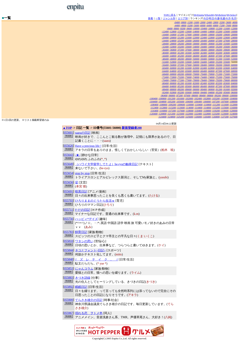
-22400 (203, 37)
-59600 (226, 65)
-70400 (203, 74)
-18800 (211, 34)
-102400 (198, 98)
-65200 (180, 71)
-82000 (195, 83)
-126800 (215, 116)
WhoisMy (210, 15)
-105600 (180, 101)
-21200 (180, 37)
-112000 (233, 104)
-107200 (215, 101)
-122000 (189, 113)
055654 (68, 173)
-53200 (180, 62)
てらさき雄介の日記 (89, 300)
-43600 (226, 52)
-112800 (163, 107)
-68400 (165, 74)
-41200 (180, 52)
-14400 (203, 31)
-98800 (209, 95)
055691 (68, 191)
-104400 (153, 101)
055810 (68, 241)
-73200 (180, 77)
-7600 (228, 25)
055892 (68, 286)
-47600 (226, 55)
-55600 (226, 62)
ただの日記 (82, 209)
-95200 (218, 92)
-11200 (218, 28)
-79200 (218, 80)
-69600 (188, 74)
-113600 (180, 107)
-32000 (233, 43)
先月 (233, 18)
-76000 (233, 77)
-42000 (195, 52)
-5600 (196, 25)
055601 (68, 132)
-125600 (189, 116)
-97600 (186, 95)
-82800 (211, 83)
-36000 (233, 46)
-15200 (218, 31)
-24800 (172, 40)
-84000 (233, 83)
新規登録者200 (132, 127)
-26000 (195, 40)
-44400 (165, 55)
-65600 (188, 71)
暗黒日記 (81, 191)
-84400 (165, 86)
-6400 (209, 25)
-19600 (226, 34)
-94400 (203, 92)
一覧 (158, 18)
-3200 (222, 22)
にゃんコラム (84, 268)
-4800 (183, 25)
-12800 (172, 31)
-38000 (195, 49)
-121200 (171, 113)
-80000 (233, 80)
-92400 (165, 92)
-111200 (216, 104)
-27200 (218, 40)
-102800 (207, 98)
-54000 (195, 62)
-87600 (226, 86)
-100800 (162, 98)
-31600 (226, 43)
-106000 (189, 101)
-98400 (202, 95)
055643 (68, 154)
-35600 (226, 46)
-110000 (190, 104)
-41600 (188, 52)
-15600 (226, 31)
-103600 (224, 98)
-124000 (233, 113)
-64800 (172, 71)
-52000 (233, 58)
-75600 (226, 77)
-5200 (190, 25)
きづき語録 (82, 277)
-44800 (172, 55)
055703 (68, 200)
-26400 (203, 40)
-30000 (195, 43)
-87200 (218, 86)
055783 (68, 231)
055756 (68, 218)
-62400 (203, 68)
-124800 (171, 116)
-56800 (172, 65)
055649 (68, 164)
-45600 (188, 55)
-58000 (195, 65)
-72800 (172, 77)
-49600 (188, 58)
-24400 (165, 40)
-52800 (172, 62)
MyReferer (220, 15)
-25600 (188, 40)
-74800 (211, 77)
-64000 (233, 68)
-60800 (172, 68)
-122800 (207, 113)
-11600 (226, 28)
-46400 (203, 55)
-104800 (162, 101)
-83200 (218, 83)
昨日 (211, 18)
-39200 (218, 49)
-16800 (172, 34)
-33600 (188, 46)
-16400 (165, 34)
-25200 (180, 40)
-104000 (233, 98)
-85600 (188, 86)
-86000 (195, 86)
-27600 (226, 40)
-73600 (188, 77)
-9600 (189, 28)
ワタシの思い (84, 241)
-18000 (195, 34)
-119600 (225, 110)
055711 (68, 209)
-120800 (162, 113)
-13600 (188, 31)
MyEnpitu (199, 15)
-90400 (203, 89)
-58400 (203, 65)
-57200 (180, 65)
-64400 (165, 71)
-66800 (211, 71)
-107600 (224, 101)
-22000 (195, 37)
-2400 (209, 22)
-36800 (172, 49)
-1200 (190, 22)
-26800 (211, 40)
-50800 (211, 58)
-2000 (202, 22)
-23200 (218, 37)
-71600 (226, 74)
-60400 (165, 68)
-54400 (203, 62)
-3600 (228, 22)
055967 (68, 313)
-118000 (189, 110)
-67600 (226, 71)
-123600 (224, 113)
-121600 (180, 113)
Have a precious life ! (88, 145)
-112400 (154, 107)
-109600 (181, 104)
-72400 (165, 77)
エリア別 (183, 18)
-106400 (198, 101)
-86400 (203, 86)
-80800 (172, 83)
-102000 (189, 98)
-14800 (211, 31)
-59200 (218, 65)
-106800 (207, 101)
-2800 (215, 22)
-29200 (180, 43)
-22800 (211, 37)
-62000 (195, 68)
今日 (206, 18)
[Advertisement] (132, 7)
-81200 (180, 83)
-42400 (203, 52)
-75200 (218, 77)
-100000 (233, 95)
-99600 (225, 95)
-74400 (203, 77)
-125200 (180, 116)
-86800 (211, 86)
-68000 (233, 71)
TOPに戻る (170, 15)
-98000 (194, 95)
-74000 (195, 77)
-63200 (218, 68)
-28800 (172, 43)
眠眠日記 (81, 286)
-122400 (198, 113)
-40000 (233, 49)
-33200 (180, 46)
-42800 (211, 52)
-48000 (233, 55)
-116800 (163, 110)
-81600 (188, 83)
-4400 (177, 25)
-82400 (203, 83)
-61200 (180, 68)
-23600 (226, 37)
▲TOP (67, 127)
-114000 (189, 107)
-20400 (165, 37)
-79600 (226, 80)
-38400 (203, 49)
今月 (228, 18)
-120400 (153, 113)
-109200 (172, 104)
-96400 (164, 95)
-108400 (154, 104)
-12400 (165, 31)
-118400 (198, 110)
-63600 (226, 68)
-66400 (203, 71)
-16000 (233, 31)
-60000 (233, 65)
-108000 (233, 101)
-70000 (195, 74)
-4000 (234, 22)
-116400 (154, 110)
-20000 (233, 34)
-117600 (180, 110)
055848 (68, 259)
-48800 (172, 58)
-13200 (180, 31)
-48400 (165, 58)
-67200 (218, 71)
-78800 (211, 80)
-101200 (171, 98)
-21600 (188, 37)
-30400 (203, 43)
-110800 (207, 104)
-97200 (179, 95)
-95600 (226, 92)
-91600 (226, 89)
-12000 (233, 28)
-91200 (218, 89)
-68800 (172, 74)
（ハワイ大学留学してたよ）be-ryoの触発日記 (106, 164)
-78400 (203, 80)
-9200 (182, 28)
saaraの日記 (83, 132)
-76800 (172, 80)
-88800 (172, 89)
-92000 (233, 89)
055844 (68, 250)
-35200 (218, 46)
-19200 (218, 34)
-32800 (172, 46)
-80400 (165, 83)
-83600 (226, 83)
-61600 (188, 68)
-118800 (207, 110)
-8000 (234, 25)
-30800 (211, 43)
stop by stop (82, 173)
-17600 (188, 34)
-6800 (215, 25)
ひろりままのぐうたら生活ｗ (95, 200)
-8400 (169, 28)
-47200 (218, 55)
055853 (68, 268)
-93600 (188, 92)
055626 (68, 145)
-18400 (203, 34)
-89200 (180, 89)
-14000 (195, 31)
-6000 (202, 25)
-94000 (195, 92)
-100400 (153, 98)
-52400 (165, 62)
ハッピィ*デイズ (86, 219)
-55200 (218, 62)
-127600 (233, 116)
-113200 (172, 107)
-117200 (172, 110)
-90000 (195, 89)
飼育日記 (81, 232)
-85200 (180, 86)
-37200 (180, 49)
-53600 (188, 62)
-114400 (198, 107)
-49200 (180, 58)
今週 (217, 18)
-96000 (233, 92)
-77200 (180, 80)
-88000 (233, 86)
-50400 (203, 58)
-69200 (180, 74)
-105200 (171, 101)
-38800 (211, 49)
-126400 (207, 116)
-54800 (211, 62)
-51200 (218, 58)
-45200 (180, 55)
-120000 (233, 110)
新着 (150, 18)
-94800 (211, 92)
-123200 (215, 113)
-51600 (226, 58)
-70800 (211, 74)
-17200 (180, 34)
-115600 (225, 107)
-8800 (176, 28)
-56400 (165, 65)
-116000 (233, 107)
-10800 (211, 28)
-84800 (172, 86)
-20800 (172, 37)
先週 (222, 18)
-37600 (188, 49)
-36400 (165, 49)
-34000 (195, 46)
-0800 (183, 22)
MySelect (231, 15)
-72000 (233, 74)
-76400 (165, 80)
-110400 (198, 104)
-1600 (196, 22)
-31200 (218, 43)
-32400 (165, 46)
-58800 (211, 65)
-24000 (233, 37)
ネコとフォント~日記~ (90, 250)
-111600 (225, 104)
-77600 (188, 80)
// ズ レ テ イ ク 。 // (96, 259)
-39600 (226, 49)
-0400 (177, 22)
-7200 (222, 25)
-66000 (195, 71)
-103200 (215, 98)
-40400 (165, 52)
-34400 (203, 46)
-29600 (188, 43)
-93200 (180, 92)
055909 (68, 299)
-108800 (163, 104)
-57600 (188, 65)
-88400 (165, 89)
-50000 (195, 58)
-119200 (216, 110)
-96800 (171, 95)
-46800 (211, 55)
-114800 (207, 107)
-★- (77, 155)
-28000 (233, 40)
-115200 (216, 107)
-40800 (172, 52)
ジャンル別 (169, 18)
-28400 (165, 43)
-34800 (211, 46)
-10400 (203, 28)
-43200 (218, 52)
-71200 (218, 74)
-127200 (224, 116)
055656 (68, 182)
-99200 (217, 95)
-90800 (211, 89)
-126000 (198, 116)
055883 (68, 277)
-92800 (172, 92)
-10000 (196, 28)
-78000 (195, 80)
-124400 (162, 116)
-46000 (195, 55)
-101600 (180, 98)
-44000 (233, 52)
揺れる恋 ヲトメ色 (89, 313)
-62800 (211, 68)
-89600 (188, 89)
